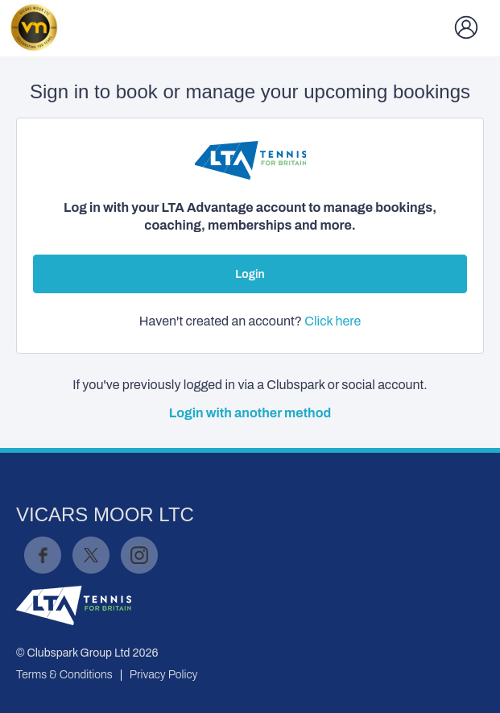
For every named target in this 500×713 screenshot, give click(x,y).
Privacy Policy (164, 675)
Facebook (42, 555)
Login (249, 274)
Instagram (139, 555)
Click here (332, 321)
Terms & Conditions (64, 675)
